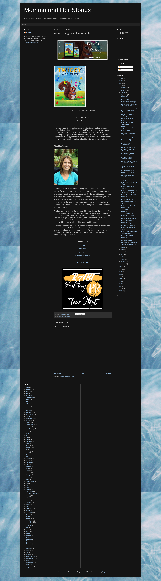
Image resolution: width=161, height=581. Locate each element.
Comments (122, 70)
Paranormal (29, 512)
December (124, 87)
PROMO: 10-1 (124, 120)
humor (27, 471)
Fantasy (28, 452)
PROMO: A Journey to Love (128, 218)
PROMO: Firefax (125, 99)
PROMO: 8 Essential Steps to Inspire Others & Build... (129, 191)
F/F (26, 450)
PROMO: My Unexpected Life (129, 220)
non (27, 506)
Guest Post (29, 462)
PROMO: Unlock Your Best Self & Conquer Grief (128, 212)
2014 (120, 286)
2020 (120, 271)
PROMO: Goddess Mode (127, 118)
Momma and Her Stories (57, 9)
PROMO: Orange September (128, 197)
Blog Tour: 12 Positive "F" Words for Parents (127, 158)
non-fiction (28, 508)
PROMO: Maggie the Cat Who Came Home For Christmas (127, 166)
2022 (120, 267)
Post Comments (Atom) (67, 376)
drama (27, 439)
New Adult (28, 502)
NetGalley (28, 500)
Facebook (82, 248)
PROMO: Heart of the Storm (128, 194)
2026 (120, 78)
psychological (29, 521)
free (27, 456)
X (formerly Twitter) (82, 256)
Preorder (28, 516)
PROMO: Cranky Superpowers (125, 144)
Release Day (29, 523)
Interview (28, 473)
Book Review (29, 414)
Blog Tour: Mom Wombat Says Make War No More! (128, 154)
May (122, 254)
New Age (28, 504)
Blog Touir (28, 410)
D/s (26, 435)
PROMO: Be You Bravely (127, 215)
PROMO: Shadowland (127, 235)
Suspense (28, 548)
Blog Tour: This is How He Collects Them (128, 150)
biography (28, 406)
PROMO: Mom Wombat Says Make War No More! (129, 161)
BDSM (27, 399)
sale (27, 527)
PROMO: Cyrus (125, 238)
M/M (27, 483)
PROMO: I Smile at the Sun (128, 173)
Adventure (28, 389)
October (123, 92)
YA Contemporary (30, 558)
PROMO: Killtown (125, 97)
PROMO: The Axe (125, 130)
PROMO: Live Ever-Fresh (128, 205)
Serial (27, 537)
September (124, 95)
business (28, 416)
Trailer (27, 552)
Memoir (28, 487)
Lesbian (28, 477)
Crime (27, 433)
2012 (120, 291)
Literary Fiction (30, 481)
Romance (28, 525)
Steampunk (29, 544)
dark (27, 437)
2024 (120, 83)
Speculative (29, 540)
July (122, 249)
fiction (27, 454)
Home (24, 24)
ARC (27, 393)
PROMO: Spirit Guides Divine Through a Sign (129, 232)
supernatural (29, 546)
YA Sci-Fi (28, 565)
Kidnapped (28, 475)
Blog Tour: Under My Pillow (128, 170)
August (123, 247)
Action (27, 387)
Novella (28, 510)
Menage (28, 489)
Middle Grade (29, 491)
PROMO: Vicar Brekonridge (128, 102)
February (123, 261)
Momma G (29, 32)
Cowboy (28, 431)
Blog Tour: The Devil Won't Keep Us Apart (128, 123)
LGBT (27, 479)
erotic (27, 443)
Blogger (104, 572)
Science (28, 533)
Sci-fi (27, 531)
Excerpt (28, 447)
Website (82, 245)
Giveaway (28, 458)
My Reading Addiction (31, 493)
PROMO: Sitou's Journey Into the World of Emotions (129, 104)
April (122, 256)
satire (27, 529)
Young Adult (29, 567)
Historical (28, 466)
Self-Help (28, 535)
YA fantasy (28, 560)
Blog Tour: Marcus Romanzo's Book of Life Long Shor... (129, 243)
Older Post (108, 373)
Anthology (28, 391)
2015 (120, 283)
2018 (120, 276)
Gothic (27, 460)
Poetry (27, 514)
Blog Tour (28, 412)
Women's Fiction (30, 556)
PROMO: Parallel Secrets (128, 147)
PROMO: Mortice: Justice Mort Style (127, 208)
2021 (120, 269)
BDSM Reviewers (30, 402)
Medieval (28, 485)
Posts (121, 67)
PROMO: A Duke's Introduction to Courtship (128, 140)
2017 (120, 279)
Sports (27, 542)
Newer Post (57, 373)
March (123, 259)
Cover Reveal (29, 429)
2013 (120, 288)
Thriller (27, 550)
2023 (120, 85)
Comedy (28, 422)
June (122, 252)
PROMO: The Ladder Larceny (129, 108)
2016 (120, 281)
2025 (120, 80)
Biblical (27, 404)
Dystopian (28, 441)
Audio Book (29, 395)
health (27, 464)
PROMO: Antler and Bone (128, 199)
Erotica (27, 445)
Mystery (28, 496)
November (124, 90)
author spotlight (30, 397)
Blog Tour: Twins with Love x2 (129, 225)
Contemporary (29, 424)
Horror (27, 468)
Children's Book (62, 316)
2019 (120, 274)
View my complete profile (31, 42)
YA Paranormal (30, 562)
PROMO (69, 316)
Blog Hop (28, 408)
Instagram (82, 252)
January (123, 264)
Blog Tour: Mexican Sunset (128, 240)
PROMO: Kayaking (126, 223)
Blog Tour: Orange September (129, 137)
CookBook (28, 427)
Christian (28, 420)
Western (28, 554)
